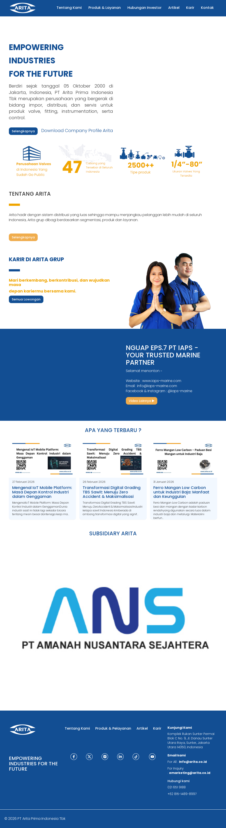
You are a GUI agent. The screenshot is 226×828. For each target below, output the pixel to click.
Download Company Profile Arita (77, 130)
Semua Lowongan (26, 299)
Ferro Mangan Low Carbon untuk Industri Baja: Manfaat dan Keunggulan (181, 492)
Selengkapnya (23, 131)
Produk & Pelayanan (113, 728)
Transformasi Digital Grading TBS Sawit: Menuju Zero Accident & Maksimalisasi (111, 492)
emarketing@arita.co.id (189, 773)
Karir (157, 728)
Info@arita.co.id (193, 762)
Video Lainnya (141, 401)
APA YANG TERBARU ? (113, 430)
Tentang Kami (77, 728)
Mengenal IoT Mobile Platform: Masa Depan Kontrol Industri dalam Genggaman (42, 492)
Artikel (142, 728)
